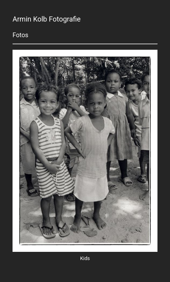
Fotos (20, 35)
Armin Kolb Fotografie (47, 19)
